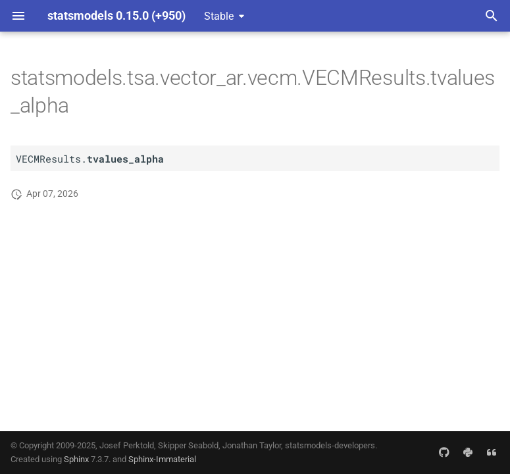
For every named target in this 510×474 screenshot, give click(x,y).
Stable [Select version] (219, 16)
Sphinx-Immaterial (162, 459)
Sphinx (76, 459)
